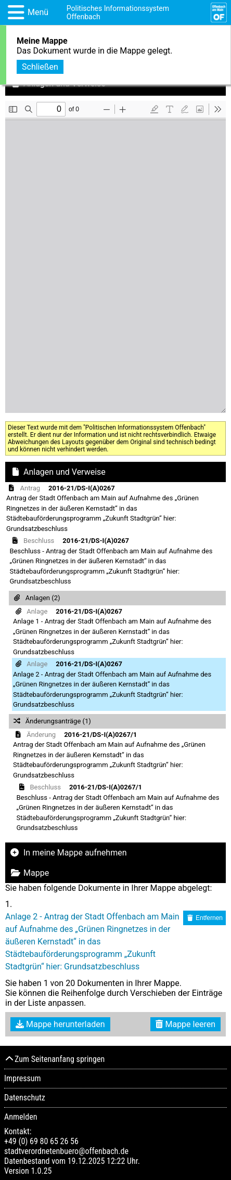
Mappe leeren (185, 1024)
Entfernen (204, 918)
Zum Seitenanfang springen (54, 1059)
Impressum (22, 1078)
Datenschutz (24, 1098)
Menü (38, 12)
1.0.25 (41, 1171)
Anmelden (20, 1117)
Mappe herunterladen (60, 1024)
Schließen (40, 67)
